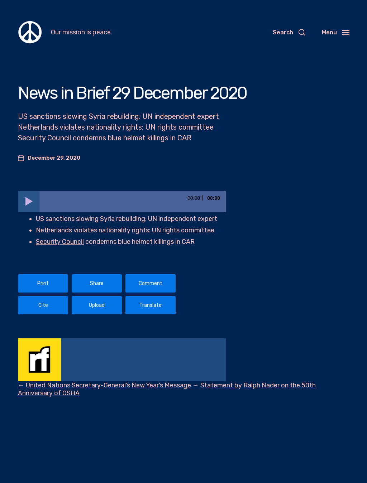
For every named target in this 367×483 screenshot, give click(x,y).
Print (43, 283)
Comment (150, 283)
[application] (122, 201)
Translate (150, 305)
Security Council (60, 242)
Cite (43, 305)
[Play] (28, 201)
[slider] (132, 201)
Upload (97, 305)
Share (97, 283)
